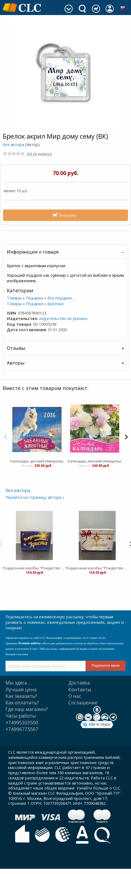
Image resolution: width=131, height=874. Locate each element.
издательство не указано (63, 318)
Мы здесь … (18, 683)
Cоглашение (82, 703)
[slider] (14, 153)
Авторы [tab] (16, 363)
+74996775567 (21, 729)
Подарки (34, 298)
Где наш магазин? (26, 709)
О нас (74, 696)
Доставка (79, 683)
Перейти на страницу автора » (35, 497)
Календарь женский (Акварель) (94, 461)
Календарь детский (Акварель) (36, 461)
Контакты (79, 689)
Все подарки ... (61, 298)
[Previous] (5, 436)
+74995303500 (21, 722)
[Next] (126, 436)
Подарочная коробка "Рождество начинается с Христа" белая (97, 568)
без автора (13, 144)
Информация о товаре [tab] (33, 252)
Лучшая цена (21, 689)
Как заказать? (21, 696)
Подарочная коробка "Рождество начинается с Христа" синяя (34, 568)
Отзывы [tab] (16, 348)
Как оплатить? (22, 703)
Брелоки (55, 303)
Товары (14, 298)
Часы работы (20, 716)
